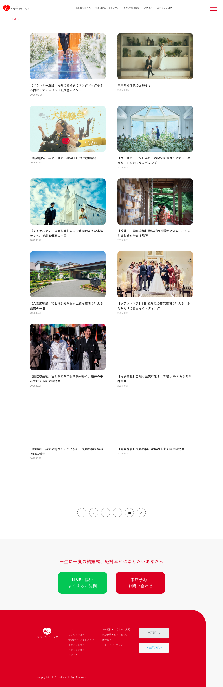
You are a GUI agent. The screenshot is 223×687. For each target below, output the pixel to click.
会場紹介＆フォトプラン (107, 8)
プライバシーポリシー (113, 644)
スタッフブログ (164, 8)
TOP (70, 629)
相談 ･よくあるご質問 (82, 583)
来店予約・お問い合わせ (115, 634)
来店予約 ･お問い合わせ (140, 583)
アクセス (148, 8)
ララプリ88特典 (131, 8)
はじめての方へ (83, 8)
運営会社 (106, 639)
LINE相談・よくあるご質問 (116, 629)
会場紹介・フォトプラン (81, 639)
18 (129, 512)
